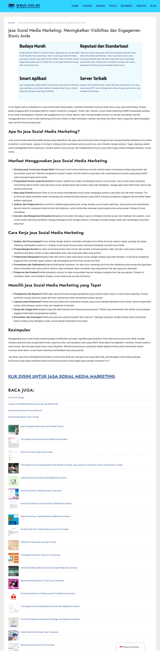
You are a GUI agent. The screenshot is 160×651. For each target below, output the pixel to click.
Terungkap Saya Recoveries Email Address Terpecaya (33, 569)
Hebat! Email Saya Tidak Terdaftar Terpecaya (30, 576)
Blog (153, 6)
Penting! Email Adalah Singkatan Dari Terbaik (29, 556)
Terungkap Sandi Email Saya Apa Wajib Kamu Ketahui (33, 433)
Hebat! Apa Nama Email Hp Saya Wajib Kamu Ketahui (33, 452)
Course (87, 6)
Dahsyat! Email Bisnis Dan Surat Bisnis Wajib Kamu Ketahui (35, 465)
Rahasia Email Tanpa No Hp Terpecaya (27, 537)
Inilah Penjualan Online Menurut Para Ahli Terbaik (31, 426)
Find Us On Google (16, 397)
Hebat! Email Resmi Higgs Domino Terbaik (28, 563)
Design (100, 6)
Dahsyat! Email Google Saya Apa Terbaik (27, 485)
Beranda (11, 23)
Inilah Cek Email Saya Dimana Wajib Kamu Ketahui (32, 543)
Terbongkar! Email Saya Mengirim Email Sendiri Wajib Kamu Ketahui (39, 517)
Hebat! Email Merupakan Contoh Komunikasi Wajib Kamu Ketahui (38, 498)
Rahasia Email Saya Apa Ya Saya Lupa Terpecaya (32, 504)
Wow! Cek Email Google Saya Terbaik (26, 439)
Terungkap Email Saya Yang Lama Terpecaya (30, 491)
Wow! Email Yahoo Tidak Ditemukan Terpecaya (30, 459)
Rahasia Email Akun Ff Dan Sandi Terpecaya (29, 550)
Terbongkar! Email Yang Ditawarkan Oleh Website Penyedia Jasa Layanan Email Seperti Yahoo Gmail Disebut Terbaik (61, 446)
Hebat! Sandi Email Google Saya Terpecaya (29, 530)
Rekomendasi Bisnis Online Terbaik (23, 417)
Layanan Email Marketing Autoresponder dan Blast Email (33, 404)
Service (141, 6)
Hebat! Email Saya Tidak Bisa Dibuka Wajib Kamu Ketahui (35, 472)
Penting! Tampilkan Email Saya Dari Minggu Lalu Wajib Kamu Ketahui (40, 524)
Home (75, 6)
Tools (113, 6)
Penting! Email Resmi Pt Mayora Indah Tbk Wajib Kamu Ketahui (37, 511)
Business (126, 6)
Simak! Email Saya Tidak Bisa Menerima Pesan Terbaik (34, 478)
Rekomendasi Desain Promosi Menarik (25, 410)
